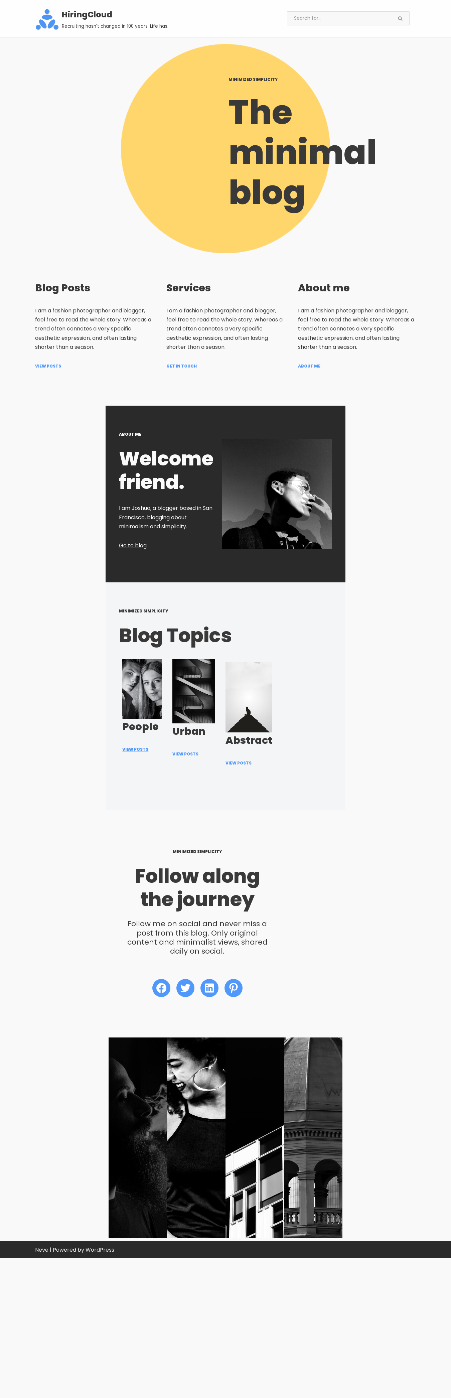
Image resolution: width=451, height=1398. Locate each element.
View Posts (48, 344)
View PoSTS (182, 925)
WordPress (100, 1389)
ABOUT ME (309, 344)
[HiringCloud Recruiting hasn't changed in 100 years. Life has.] (102, 19)
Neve (41, 1389)
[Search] (339, 18)
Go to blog (49, 545)
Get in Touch (181, 344)
